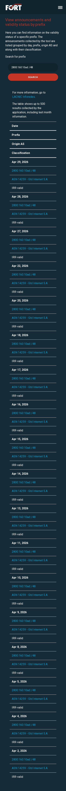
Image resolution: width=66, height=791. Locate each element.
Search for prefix (15, 56)
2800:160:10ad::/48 (24, 170)
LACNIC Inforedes (23, 96)
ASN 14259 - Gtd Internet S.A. (30, 179)
